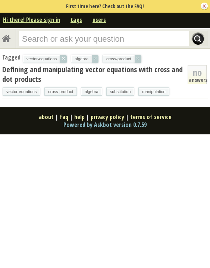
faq (64, 117)
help (79, 117)
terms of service (151, 117)
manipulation (153, 91)
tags (76, 20)
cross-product (60, 91)
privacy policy (107, 117)
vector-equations (21, 91)
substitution (120, 91)
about (46, 117)
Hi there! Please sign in (31, 20)
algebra (91, 91)
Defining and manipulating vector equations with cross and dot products (92, 74)
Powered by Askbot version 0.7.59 (105, 125)
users (99, 20)
